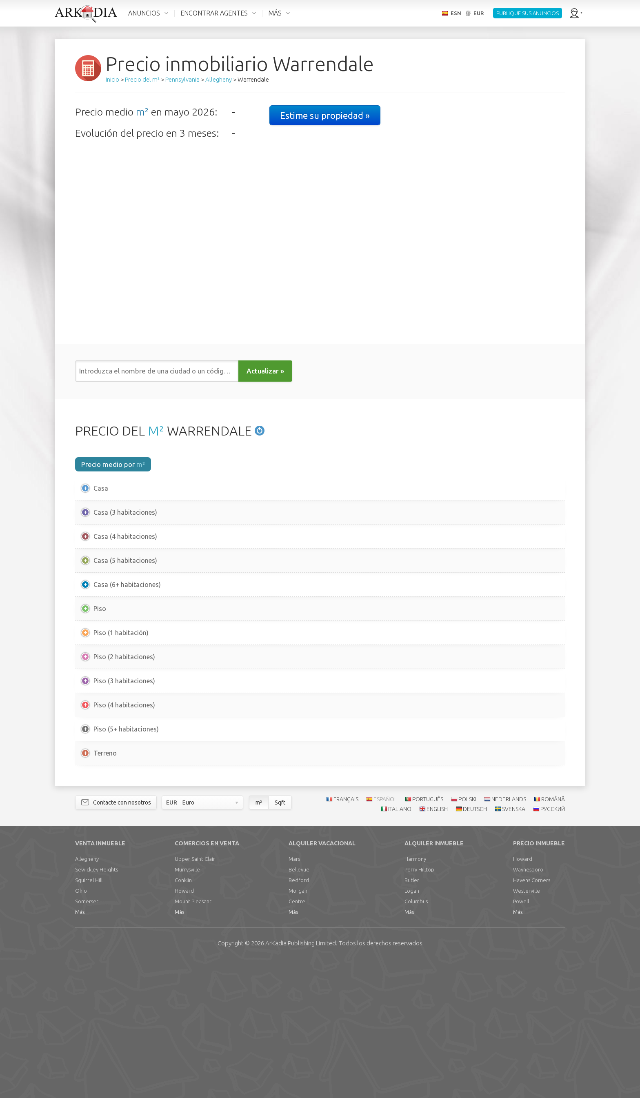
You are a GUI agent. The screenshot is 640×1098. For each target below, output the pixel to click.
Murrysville (187, 1007)
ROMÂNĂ (553, 937)
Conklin (183, 1017)
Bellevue (299, 1007)
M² (156, 430)
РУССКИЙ (552, 947)
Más (79, 1049)
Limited (300, 1080)
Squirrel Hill (88, 1017)
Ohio (81, 1028)
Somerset (86, 1039)
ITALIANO (399, 947)
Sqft (280, 940)
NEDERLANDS (508, 937)
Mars (294, 996)
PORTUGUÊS (427, 937)
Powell (521, 1039)
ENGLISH (437, 947)
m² (142, 112)
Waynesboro (528, 1007)
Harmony (415, 996)
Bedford (299, 1017)
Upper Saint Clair (195, 996)
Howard (184, 1028)
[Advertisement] (320, 846)
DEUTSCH (475, 947)
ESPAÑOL (385, 937)
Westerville (526, 1028)
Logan (411, 1028)
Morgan (298, 1028)
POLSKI (467, 937)
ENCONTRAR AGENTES (214, 13)
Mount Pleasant (193, 1039)
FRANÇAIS (345, 937)
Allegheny (87, 996)
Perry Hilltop (419, 1007)
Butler (411, 1017)
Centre (297, 1039)
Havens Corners (531, 1017)
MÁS (275, 13)
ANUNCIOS (144, 13)
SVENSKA (513, 947)
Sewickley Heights (96, 1007)
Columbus (416, 1039)
